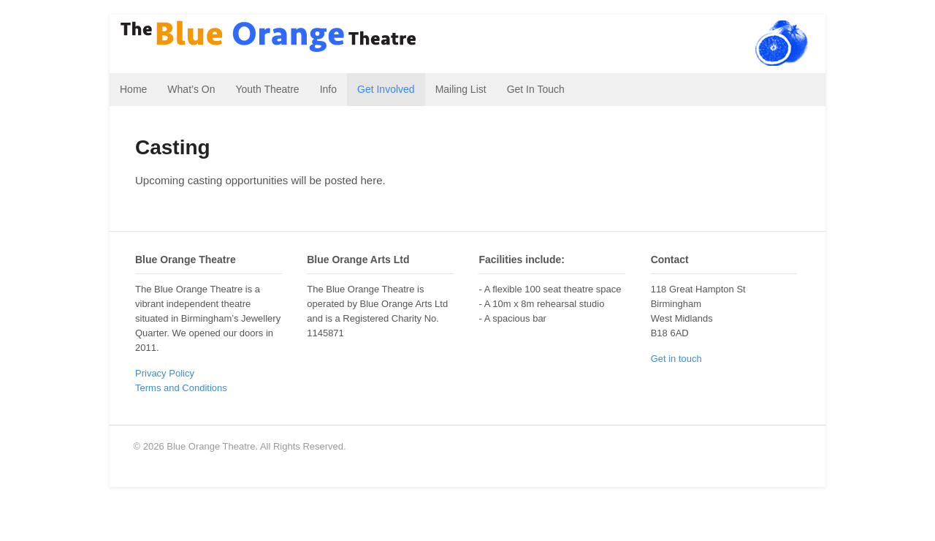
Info (328, 89)
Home (133, 89)
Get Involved (386, 89)
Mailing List (460, 89)
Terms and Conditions (181, 387)
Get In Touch (536, 89)
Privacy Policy (164, 373)
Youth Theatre (267, 89)
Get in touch (676, 358)
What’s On (191, 89)
